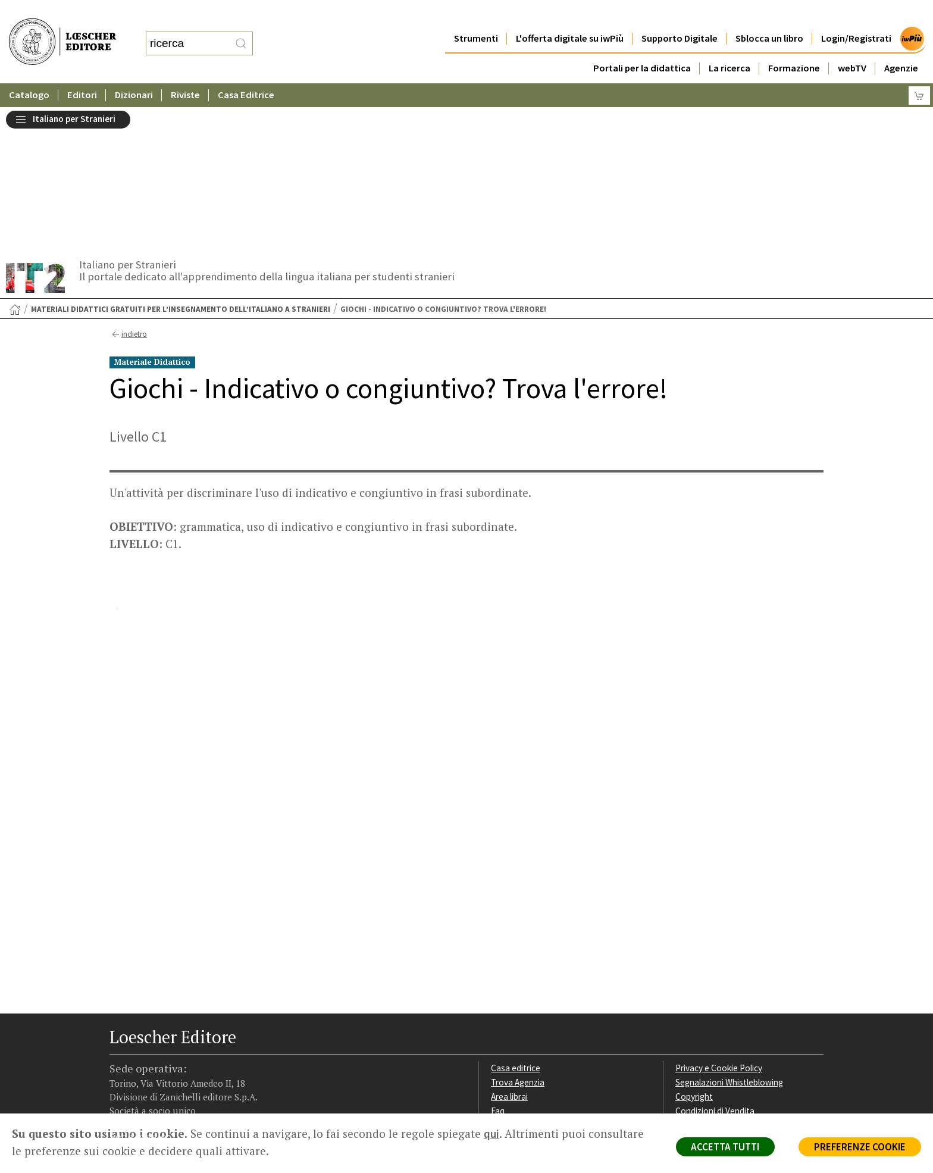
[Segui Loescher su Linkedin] (161, 1038)
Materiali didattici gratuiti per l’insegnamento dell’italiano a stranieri (180, 167)
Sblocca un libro (769, 14)
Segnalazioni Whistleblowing (729, 940)
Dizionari (134, 71)
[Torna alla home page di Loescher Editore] (62, 30)
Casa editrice (515, 926)
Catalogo (29, 71)
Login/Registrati (856, 14)
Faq (498, 968)
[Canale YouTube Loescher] (182, 1038)
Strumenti (476, 14)
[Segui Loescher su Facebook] (119, 1038)
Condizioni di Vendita (714, 968)
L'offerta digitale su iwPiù (570, 14)
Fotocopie (695, 983)
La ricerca (729, 44)
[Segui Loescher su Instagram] (140, 1038)
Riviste (185, 71)
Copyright (694, 954)
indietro (128, 192)
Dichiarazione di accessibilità (729, 997)
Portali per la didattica (642, 44)
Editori (82, 71)
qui (491, 1134)
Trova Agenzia (517, 940)
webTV (852, 44)
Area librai (509, 954)
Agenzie (901, 44)
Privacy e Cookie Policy (718, 926)
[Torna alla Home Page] (15, 167)
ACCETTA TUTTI (724, 1146)
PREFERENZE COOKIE (859, 1146)
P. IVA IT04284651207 (150, 1086)
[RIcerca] (241, 31)
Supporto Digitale (679, 14)
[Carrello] (919, 72)
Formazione (794, 44)
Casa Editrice (246, 71)
